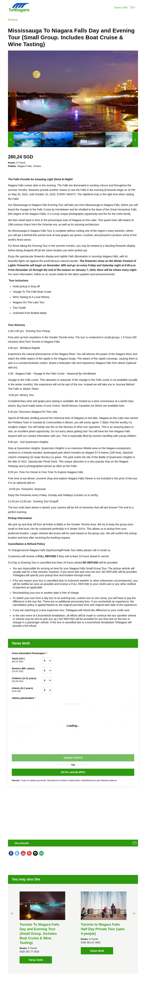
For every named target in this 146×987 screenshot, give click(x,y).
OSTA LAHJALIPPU (73, 772)
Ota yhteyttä (21, 843)
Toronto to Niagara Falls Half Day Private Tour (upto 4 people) (103, 929)
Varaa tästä (36, 959)
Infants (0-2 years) (27, 690)
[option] (24, 139)
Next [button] (134, 913)
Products (13, 19)
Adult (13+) (27, 660)
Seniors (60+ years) (27, 670)
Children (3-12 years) (27, 680)
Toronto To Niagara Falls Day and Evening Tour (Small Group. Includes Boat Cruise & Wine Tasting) (39, 934)
